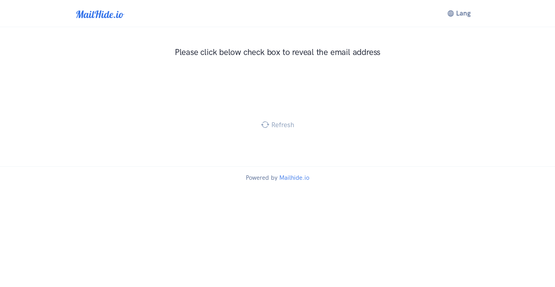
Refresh (277, 124)
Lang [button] (459, 13)
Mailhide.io (294, 177)
